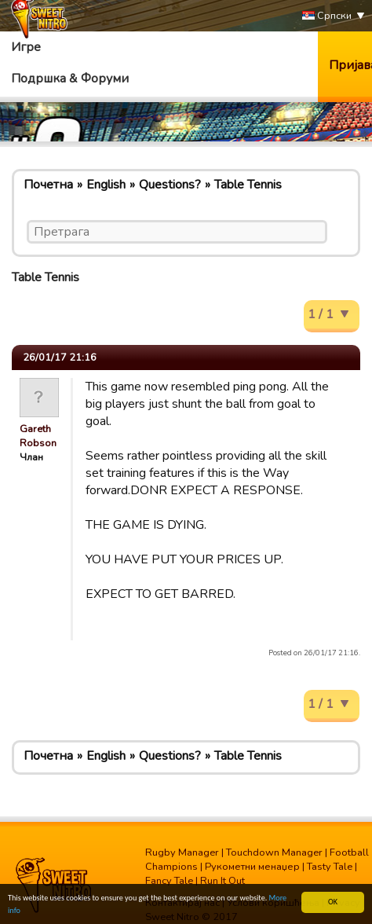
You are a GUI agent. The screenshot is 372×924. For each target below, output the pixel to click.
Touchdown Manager (274, 852)
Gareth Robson (38, 436)
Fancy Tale (169, 881)
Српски (327, 16)
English (106, 184)
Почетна (48, 184)
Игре (26, 47)
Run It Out (222, 881)
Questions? (170, 184)
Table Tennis (248, 184)
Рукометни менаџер (252, 867)
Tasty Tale (329, 867)
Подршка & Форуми (70, 78)
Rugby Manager (182, 852)
